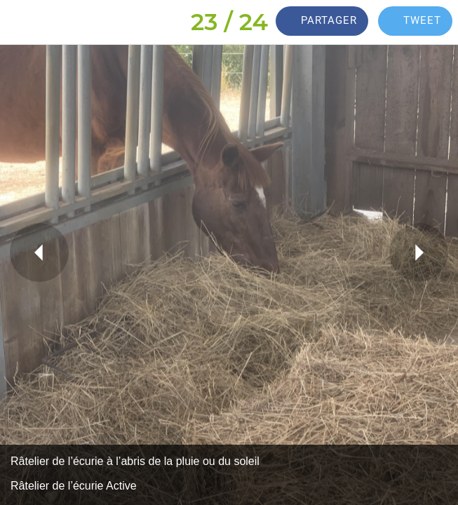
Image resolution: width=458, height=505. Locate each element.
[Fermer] (22, 22)
